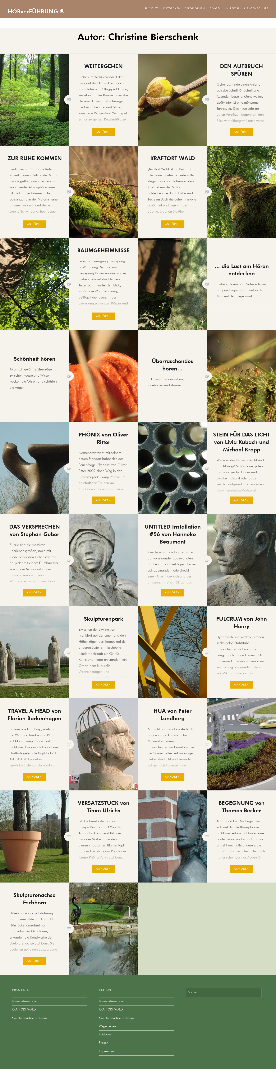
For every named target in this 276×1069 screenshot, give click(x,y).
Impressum (106, 1051)
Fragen (215, 8)
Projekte (152, 8)
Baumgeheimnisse (24, 1001)
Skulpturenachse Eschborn (29, 1018)
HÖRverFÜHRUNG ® (36, 12)
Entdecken (172, 8)
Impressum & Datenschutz (247, 8)
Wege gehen (195, 8)
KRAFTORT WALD (24, 1009)
